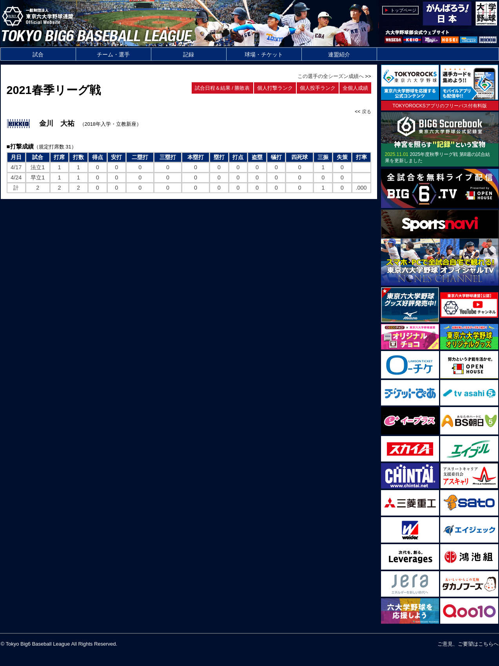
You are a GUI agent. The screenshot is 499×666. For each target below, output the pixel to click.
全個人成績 (355, 88)
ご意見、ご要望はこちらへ (468, 644)
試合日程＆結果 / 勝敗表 (222, 88)
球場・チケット (264, 54)
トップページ (403, 10)
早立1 (38, 177)
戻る (366, 111)
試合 (38, 54)
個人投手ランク (318, 88)
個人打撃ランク (275, 88)
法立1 (38, 167)
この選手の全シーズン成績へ (331, 76)
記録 (188, 54)
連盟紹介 (339, 54)
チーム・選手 (113, 54)
